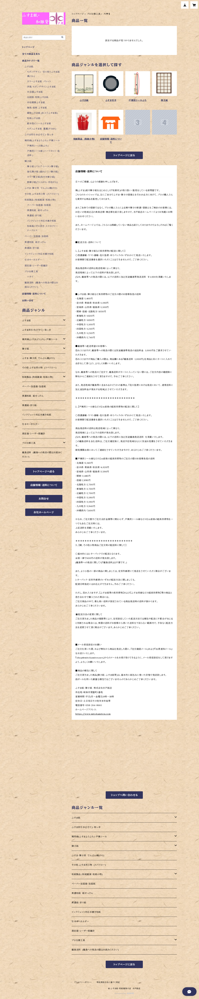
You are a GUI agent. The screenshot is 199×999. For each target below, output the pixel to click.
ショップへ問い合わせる (124, 795)
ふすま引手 (111, 100)
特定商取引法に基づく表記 (108, 982)
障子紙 (164, 100)
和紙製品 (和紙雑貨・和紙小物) (87, 874)
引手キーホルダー (80, 921)
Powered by (124, 993)
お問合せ (44, 498)
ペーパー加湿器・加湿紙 (83, 883)
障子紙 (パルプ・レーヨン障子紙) (43, 166)
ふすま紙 (84, 100)
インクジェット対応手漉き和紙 (86, 912)
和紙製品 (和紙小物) (84, 139)
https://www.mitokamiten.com (93, 714)
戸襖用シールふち (137, 100)
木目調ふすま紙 (35, 92)
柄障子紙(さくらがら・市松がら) (42, 182)
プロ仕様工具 (94, 14)
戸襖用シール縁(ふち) (38, 145)
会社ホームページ (44, 512)
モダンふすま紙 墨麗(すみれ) (41, 128)
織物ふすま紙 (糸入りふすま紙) (42, 113)
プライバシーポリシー (83, 982)
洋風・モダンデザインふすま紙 (41, 86)
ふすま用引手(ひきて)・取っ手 (86, 827)
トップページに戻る (124, 155)
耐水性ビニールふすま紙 (39, 123)
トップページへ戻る (44, 471)
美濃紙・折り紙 (79, 902)
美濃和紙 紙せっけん (82, 893)
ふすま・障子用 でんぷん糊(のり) (88, 855)
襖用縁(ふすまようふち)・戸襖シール (89, 836)
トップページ (78, 14)
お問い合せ (27, 300)
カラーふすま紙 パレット (39, 81)
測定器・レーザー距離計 (83, 930)
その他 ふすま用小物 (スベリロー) (89, 864)
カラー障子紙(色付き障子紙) (41, 177)
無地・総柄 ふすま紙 (37, 107)
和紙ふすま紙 (33, 118)
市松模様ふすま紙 (36, 102)
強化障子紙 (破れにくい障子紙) (42, 171)
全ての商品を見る (31, 54)
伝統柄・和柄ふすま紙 (37, 97)
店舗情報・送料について (111, 141)
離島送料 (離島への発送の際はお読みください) (95, 949)
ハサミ (30, 276)
